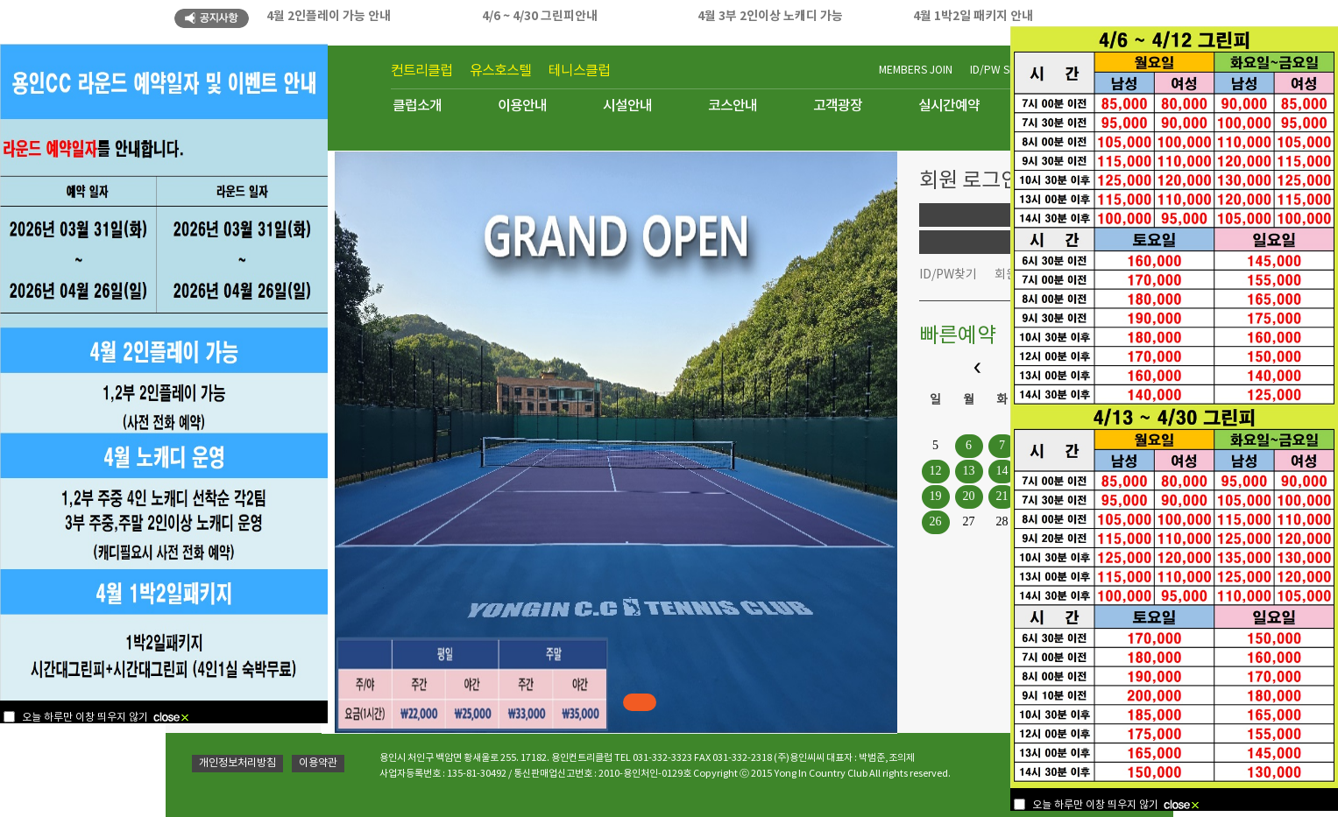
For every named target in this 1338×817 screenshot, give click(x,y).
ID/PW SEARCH (1006, 70)
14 (1002, 470)
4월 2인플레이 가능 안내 (328, 16)
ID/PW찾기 (948, 275)
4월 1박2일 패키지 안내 (973, 16)
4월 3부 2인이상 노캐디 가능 (770, 16)
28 (1002, 521)
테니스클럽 (579, 71)
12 (936, 470)
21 (1002, 496)
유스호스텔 (500, 71)
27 (969, 521)
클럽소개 (417, 106)
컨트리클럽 (421, 71)
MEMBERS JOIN (915, 70)
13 (969, 470)
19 (936, 496)
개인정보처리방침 (237, 763)
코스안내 (732, 106)
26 (936, 521)
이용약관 (318, 763)
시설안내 (627, 106)
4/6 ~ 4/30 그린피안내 (540, 16)
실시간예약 (949, 106)
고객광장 (837, 106)
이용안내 (522, 106)
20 (969, 496)
